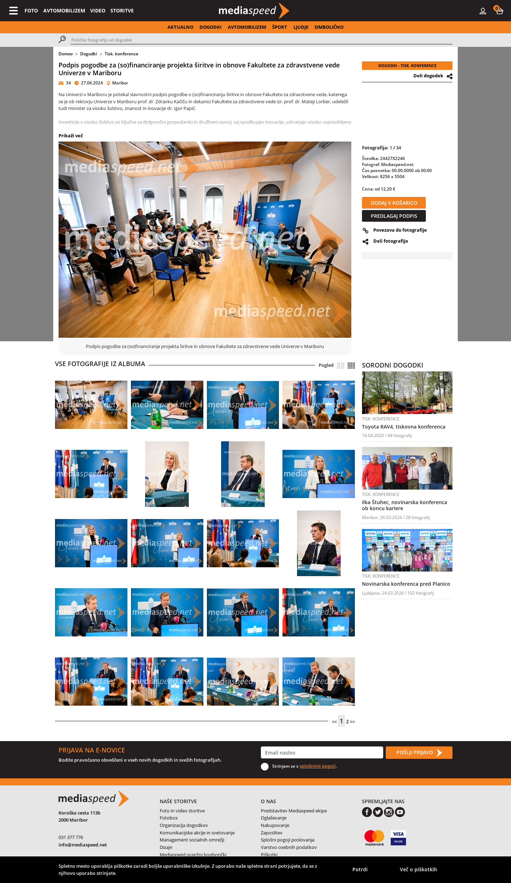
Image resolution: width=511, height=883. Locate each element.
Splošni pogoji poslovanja (287, 840)
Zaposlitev (271, 832)
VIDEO (97, 10)
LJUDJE (300, 27)
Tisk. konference (121, 53)
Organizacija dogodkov (184, 825)
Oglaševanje (273, 818)
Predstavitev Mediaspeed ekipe (294, 810)
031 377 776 (71, 837)
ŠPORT (279, 27)
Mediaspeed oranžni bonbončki (193, 854)
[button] (500, 10)
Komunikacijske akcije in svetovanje (197, 832)
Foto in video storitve (182, 810)
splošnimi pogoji (318, 766)
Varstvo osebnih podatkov (289, 847)
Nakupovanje (275, 825)
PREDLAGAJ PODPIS (394, 216)
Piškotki (269, 854)
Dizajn (166, 847)
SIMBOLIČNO (329, 27)
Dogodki (88, 53)
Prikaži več (71, 135)
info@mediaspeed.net (83, 844)
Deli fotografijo (390, 241)
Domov (66, 53)
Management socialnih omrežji (192, 840)
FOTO (31, 10)
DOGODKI (210, 27)
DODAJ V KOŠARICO (394, 202)
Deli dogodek (428, 75)
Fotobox (169, 818)
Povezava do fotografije (400, 230)
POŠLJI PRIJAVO (419, 753)
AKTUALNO (180, 27)
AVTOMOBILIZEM (64, 10)
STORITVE (122, 10)
